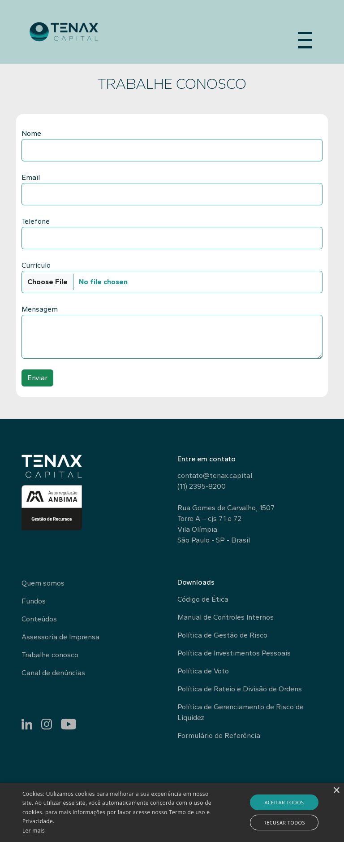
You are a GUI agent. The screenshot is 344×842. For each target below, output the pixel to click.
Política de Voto (203, 671)
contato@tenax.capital (214, 475)
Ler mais (33, 830)
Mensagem (40, 309)
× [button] (336, 790)
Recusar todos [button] (284, 822)
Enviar (37, 377)
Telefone (36, 221)
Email (31, 177)
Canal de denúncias (53, 672)
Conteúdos (39, 619)
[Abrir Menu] (304, 37)
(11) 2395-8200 (201, 486)
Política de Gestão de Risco (222, 635)
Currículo (36, 265)
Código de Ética (202, 599)
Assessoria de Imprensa (60, 637)
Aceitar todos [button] (284, 802)
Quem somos (43, 583)
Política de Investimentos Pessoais (234, 653)
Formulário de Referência (218, 735)
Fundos (34, 601)
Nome (31, 133)
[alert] (172, 812)
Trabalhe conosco (50, 655)
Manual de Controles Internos (225, 617)
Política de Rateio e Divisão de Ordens (239, 689)
